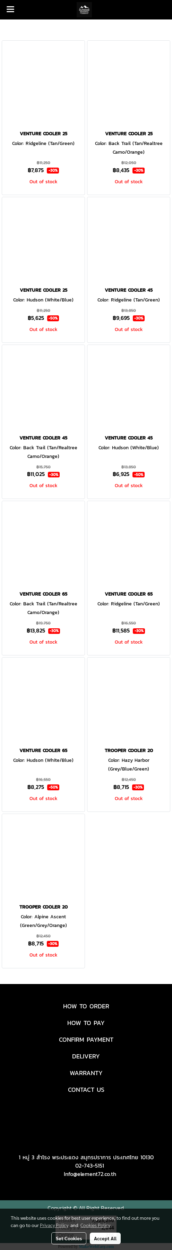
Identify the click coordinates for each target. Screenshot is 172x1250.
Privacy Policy (54, 1225)
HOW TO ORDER (86, 1006)
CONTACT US (86, 1089)
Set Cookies (69, 1238)
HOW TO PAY (86, 1022)
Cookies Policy (95, 1225)
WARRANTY (86, 1073)
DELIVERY (86, 1056)
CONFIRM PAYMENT (86, 1039)
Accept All (105, 1238)
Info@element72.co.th (90, 1174)
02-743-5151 (89, 1165)
